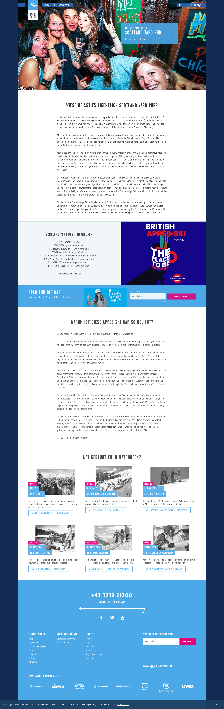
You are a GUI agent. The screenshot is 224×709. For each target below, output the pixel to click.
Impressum (90, 654)
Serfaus (31, 654)
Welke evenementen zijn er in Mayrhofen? (50, 509)
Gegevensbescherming (95, 650)
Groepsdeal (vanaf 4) (66, 635)
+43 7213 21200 (112, 591)
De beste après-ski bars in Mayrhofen (48, 565)
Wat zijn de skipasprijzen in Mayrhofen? (164, 565)
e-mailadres (135, 291)
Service (89, 630)
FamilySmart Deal (64, 638)
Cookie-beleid (123, 704)
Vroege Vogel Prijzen (67, 630)
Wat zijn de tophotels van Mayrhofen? (106, 506)
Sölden (31, 646)
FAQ (87, 638)
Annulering (90, 642)
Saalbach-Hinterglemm (38, 642)
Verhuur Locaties (36, 630)
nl (181, 5)
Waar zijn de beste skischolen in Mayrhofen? (109, 565)
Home (46, 5)
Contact (89, 635)
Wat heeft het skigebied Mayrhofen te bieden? (166, 506)
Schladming (33, 658)
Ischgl (30, 635)
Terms (88, 646)
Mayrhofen (65, 5)
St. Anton (32, 650)
